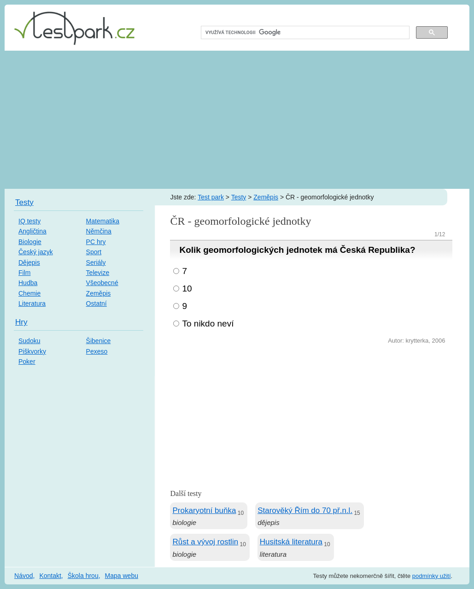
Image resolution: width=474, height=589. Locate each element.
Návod (23, 575)
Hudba (27, 282)
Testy (238, 197)
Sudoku (29, 340)
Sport (93, 252)
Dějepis (29, 262)
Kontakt (50, 575)
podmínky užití (431, 575)
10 (187, 288)
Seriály (96, 262)
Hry (21, 322)
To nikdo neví (208, 323)
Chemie (29, 293)
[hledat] (304, 33)
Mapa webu (121, 575)
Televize (98, 272)
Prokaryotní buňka (204, 510)
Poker (26, 361)
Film (24, 272)
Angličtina (32, 231)
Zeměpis (265, 197)
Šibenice (98, 340)
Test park (211, 197)
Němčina (98, 231)
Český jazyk (35, 252)
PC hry (96, 241)
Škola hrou (83, 575)
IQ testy (29, 221)
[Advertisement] (237, 119)
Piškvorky (32, 351)
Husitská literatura (291, 541)
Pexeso (97, 351)
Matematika (102, 221)
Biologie (29, 241)
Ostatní (96, 303)
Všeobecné (102, 282)
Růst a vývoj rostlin (205, 541)
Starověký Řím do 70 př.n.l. (304, 510)
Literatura (32, 303)
